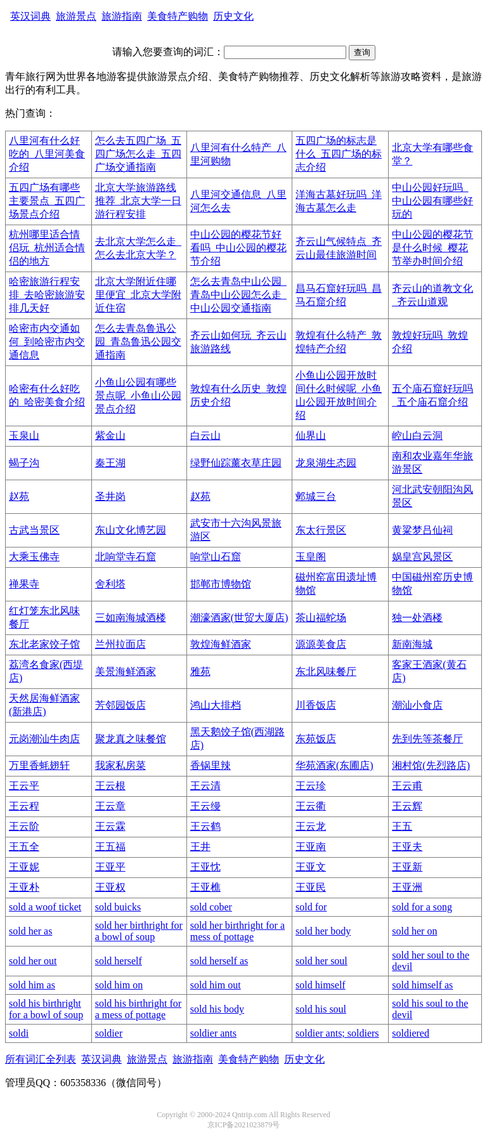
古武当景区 (34, 530)
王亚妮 (24, 867)
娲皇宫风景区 (422, 556)
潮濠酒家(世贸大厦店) (239, 617)
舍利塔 (110, 584)
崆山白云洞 (417, 435)
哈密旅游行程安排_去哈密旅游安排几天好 (47, 294)
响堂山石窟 (215, 556)
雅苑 (200, 671)
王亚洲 (407, 887)
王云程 (24, 806)
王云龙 (310, 826)
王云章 (110, 806)
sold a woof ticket (45, 906)
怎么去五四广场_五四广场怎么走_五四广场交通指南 (138, 154)
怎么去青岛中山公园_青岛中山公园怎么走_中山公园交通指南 (238, 294)
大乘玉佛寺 (34, 556)
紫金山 (110, 435)
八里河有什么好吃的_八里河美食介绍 (47, 154)
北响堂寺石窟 (125, 556)
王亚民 (310, 887)
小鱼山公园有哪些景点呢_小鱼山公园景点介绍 (138, 395)
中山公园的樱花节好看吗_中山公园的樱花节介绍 (238, 247)
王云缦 (205, 806)
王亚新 (407, 867)
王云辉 (407, 806)
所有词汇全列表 (40, 1059)
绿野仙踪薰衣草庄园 (236, 462)
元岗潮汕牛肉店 (44, 738)
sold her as (30, 931)
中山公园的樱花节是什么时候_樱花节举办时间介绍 (432, 247)
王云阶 (24, 826)
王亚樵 (205, 887)
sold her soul (321, 960)
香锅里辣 (210, 765)
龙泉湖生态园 (325, 462)
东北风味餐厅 (325, 671)
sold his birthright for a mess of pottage (138, 1009)
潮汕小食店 (417, 705)
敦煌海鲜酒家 (220, 644)
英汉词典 (30, 16)
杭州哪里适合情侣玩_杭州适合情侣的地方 (47, 247)
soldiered (410, 1033)
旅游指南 (121, 16)
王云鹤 (205, 826)
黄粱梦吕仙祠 (422, 530)
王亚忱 (205, 867)
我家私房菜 (120, 765)
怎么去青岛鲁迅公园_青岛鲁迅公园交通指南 (138, 341)
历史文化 (233, 16)
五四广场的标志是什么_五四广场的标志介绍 (338, 154)
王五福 (110, 846)
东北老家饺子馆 (44, 644)
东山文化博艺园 (130, 530)
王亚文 (310, 867)
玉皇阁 (310, 556)
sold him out (215, 985)
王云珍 (310, 785)
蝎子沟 (24, 462)
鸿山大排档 (215, 705)
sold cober (211, 906)
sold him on (119, 985)
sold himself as (422, 985)
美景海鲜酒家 (125, 671)
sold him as (32, 985)
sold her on (414, 931)
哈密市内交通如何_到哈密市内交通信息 (47, 341)
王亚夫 (407, 846)
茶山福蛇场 (320, 617)
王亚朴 (24, 887)
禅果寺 (24, 584)
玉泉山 (24, 435)
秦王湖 (110, 462)
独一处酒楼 (417, 617)
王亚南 (310, 846)
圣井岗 (110, 496)
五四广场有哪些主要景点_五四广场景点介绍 (47, 201)
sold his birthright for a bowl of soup (46, 1009)
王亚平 (110, 867)
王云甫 (407, 785)
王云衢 (310, 806)
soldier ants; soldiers (337, 1033)
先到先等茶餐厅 (427, 738)
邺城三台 (315, 496)
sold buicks (118, 906)
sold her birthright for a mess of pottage (237, 931)
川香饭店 (315, 705)
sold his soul (320, 1009)
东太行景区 (320, 530)
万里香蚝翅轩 (39, 765)
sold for (311, 906)
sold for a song (422, 906)
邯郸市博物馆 (220, 584)
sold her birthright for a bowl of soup (139, 931)
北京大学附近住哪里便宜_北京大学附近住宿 (138, 294)
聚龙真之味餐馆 (130, 738)
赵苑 (19, 496)
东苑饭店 (315, 738)
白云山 (205, 435)
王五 (402, 826)
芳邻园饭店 (120, 705)
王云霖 (110, 826)
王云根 (110, 785)
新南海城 (412, 644)
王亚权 (110, 887)
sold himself (320, 985)
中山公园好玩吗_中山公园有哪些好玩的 (432, 201)
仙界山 (310, 435)
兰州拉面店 (120, 644)
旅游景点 (76, 16)
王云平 (24, 785)
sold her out (33, 960)
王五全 (24, 846)
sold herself (118, 960)
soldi (19, 1033)
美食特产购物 (177, 16)
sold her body (323, 931)
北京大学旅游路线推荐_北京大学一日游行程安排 (138, 201)
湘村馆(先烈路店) (431, 765)
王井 (200, 846)
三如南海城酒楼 (130, 617)
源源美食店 (320, 644)
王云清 (205, 785)
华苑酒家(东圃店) (334, 765)
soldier (109, 1033)
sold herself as (219, 960)
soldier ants (213, 1033)
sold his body (217, 1009)
